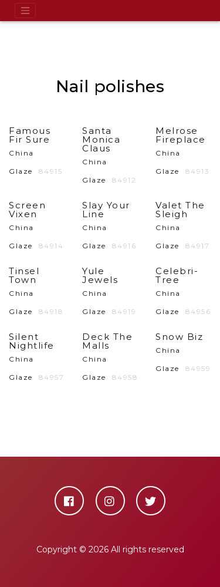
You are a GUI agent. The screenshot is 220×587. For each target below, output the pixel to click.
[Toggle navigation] (25, 10)
